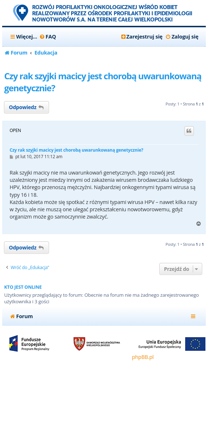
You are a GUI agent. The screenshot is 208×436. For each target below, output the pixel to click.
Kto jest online (23, 287)
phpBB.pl (143, 356)
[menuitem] (47, 37)
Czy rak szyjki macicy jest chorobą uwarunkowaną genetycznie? (102, 82)
